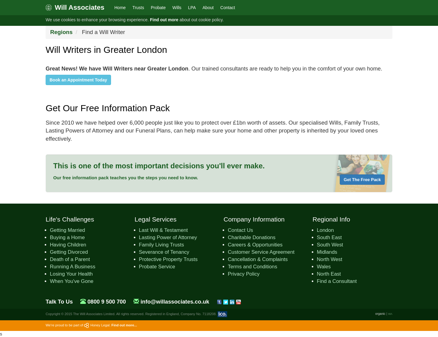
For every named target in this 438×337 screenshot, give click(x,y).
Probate (158, 7)
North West (329, 259)
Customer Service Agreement (261, 252)
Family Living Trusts (161, 245)
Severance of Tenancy (164, 252)
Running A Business (72, 267)
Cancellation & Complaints (258, 259)
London (325, 230)
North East (329, 274)
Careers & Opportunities (255, 245)
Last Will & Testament (163, 230)
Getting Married (67, 230)
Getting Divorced (69, 252)
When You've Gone (71, 281)
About (208, 7)
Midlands (327, 252)
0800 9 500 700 (106, 302)
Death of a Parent (70, 259)
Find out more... (124, 325)
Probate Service (157, 267)
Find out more (164, 19)
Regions (61, 32)
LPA (192, 7)
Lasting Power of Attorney (168, 237)
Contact (227, 7)
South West (330, 245)
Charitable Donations (252, 237)
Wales (324, 267)
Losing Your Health (71, 274)
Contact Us (240, 230)
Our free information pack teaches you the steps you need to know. (125, 177)
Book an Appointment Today (78, 79)
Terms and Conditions (252, 267)
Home (120, 7)
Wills (177, 7)
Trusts (138, 7)
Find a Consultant (337, 281)
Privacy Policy (243, 274)
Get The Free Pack (362, 179)
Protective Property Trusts (168, 259)
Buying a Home (67, 237)
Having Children (68, 245)
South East (329, 237)
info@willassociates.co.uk (175, 302)
